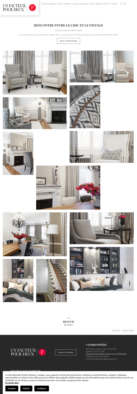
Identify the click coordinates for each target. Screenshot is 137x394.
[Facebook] (121, 4)
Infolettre (106, 4)
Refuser (26, 388)
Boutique (52, 4)
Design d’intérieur (64, 4)
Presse (92, 4)
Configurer (41, 388)
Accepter (12, 388)
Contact (114, 4)
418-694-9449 (101, 356)
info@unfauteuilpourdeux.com (105, 359)
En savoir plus (12, 383)
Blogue (99, 4)
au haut (68, 321)
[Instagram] (124, 4)
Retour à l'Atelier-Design (68, 41)
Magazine (84, 4)
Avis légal (116, 330)
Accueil (45, 4)
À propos (76, 4)
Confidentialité (128, 330)
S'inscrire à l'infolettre (66, 352)
